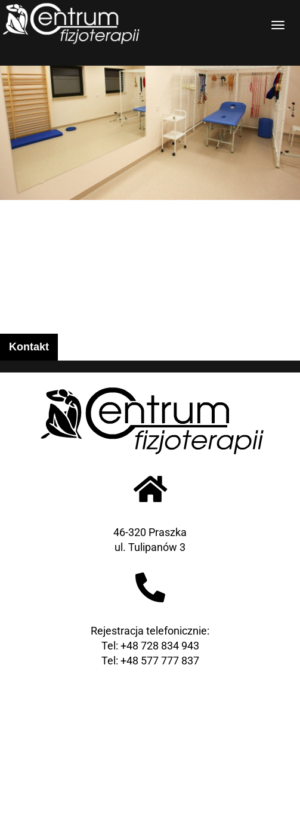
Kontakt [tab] (29, 347)
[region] (150, 100)
